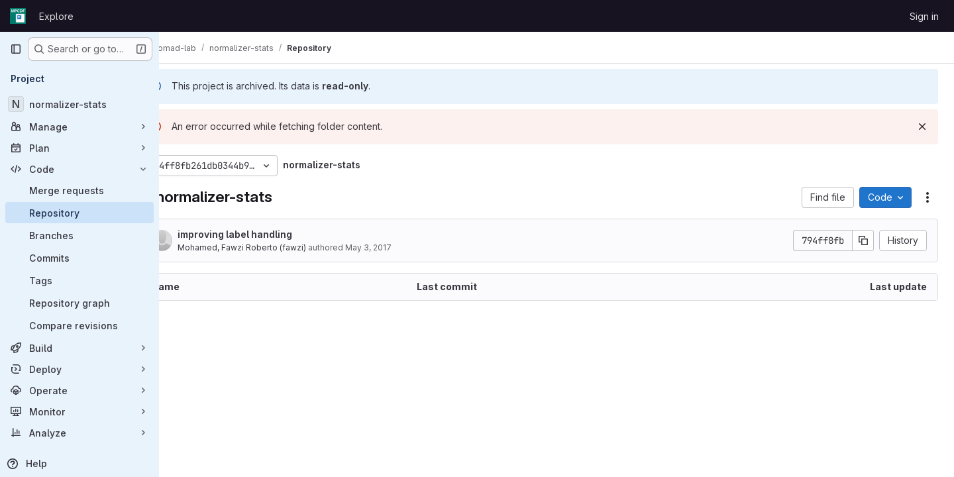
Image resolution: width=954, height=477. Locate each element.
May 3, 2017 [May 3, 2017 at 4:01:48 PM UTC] (403, 247)
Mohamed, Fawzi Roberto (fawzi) (277, 247)
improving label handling (270, 234)
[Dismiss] (922, 126)
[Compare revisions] (79, 325)
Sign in (924, 16)
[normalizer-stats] (79, 104)
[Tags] (79, 280)
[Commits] (79, 257)
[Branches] (79, 235)
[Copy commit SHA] (863, 240)
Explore (56, 16)
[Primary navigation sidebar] (15, 49)
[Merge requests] (79, 190)
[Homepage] (17, 15)
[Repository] (79, 212)
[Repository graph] (79, 302)
